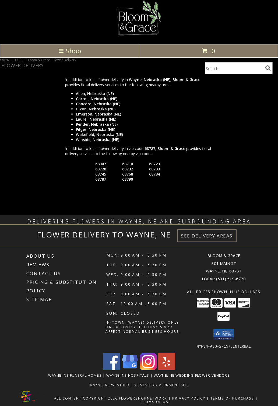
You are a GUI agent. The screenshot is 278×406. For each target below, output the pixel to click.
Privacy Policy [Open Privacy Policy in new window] (188, 398)
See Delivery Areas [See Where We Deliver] (207, 236)
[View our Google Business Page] (130, 368)
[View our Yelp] (166, 368)
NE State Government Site (161, 384)
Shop (69, 50)
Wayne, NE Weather (109, 384)
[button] (223, 334)
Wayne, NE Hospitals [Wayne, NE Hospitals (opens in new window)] (127, 375)
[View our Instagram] (148, 368)
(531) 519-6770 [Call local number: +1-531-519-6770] (231, 278)
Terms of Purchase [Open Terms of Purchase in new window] (232, 398)
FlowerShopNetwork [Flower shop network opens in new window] (143, 398)
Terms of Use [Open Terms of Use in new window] (156, 401)
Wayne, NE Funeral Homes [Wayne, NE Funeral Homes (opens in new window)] (75, 375)
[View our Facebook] (111, 368)
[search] (268, 68)
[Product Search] (234, 68)
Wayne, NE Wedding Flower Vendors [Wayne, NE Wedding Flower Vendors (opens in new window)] (192, 375)
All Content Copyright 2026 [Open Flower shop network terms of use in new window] (86, 398)
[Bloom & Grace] (139, 36)
